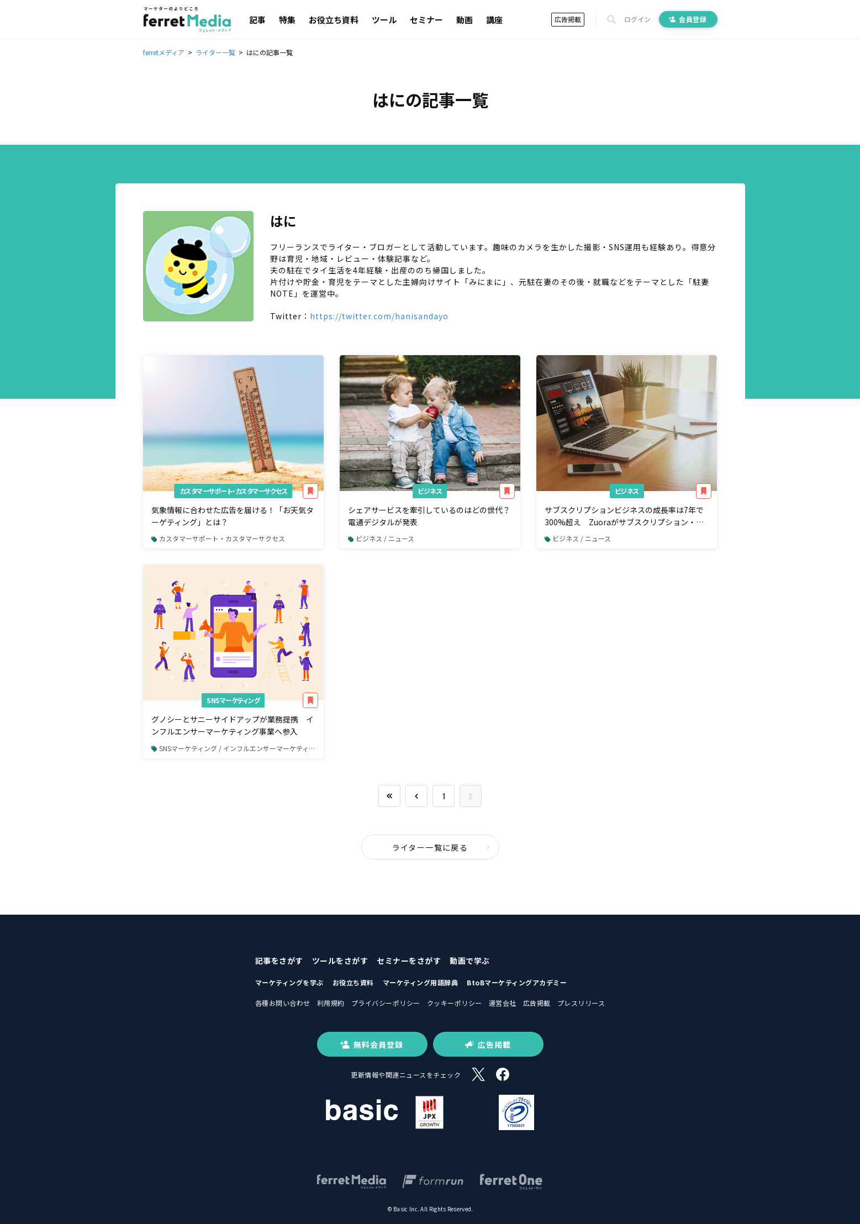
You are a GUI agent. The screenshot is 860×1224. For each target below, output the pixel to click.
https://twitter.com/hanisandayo (379, 315)
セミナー (426, 19)
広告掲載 (568, 19)
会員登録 (688, 19)
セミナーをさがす (409, 960)
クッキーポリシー (454, 1002)
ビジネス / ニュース (381, 538)
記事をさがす (279, 960)
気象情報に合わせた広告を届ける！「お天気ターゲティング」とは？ (232, 515)
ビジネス (430, 490)
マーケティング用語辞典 (420, 982)
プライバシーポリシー (385, 1002)
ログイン (637, 19)
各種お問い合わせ (282, 1002)
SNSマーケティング (233, 700)
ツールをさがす (340, 960)
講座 (494, 19)
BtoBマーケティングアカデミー (517, 982)
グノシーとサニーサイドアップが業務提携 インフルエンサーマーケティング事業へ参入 (232, 725)
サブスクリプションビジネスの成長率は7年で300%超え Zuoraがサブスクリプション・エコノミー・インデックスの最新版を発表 (624, 516)
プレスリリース (581, 1002)
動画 (464, 19)
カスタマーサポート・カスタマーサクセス (234, 490)
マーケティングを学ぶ (289, 982)
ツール (384, 19)
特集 (287, 19)
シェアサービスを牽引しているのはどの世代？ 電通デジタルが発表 (429, 515)
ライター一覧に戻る (441, 847)
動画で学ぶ (470, 960)
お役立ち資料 (333, 19)
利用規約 (331, 1002)
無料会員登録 (371, 1044)
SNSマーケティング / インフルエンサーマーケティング (236, 748)
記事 (257, 19)
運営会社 (502, 1002)
